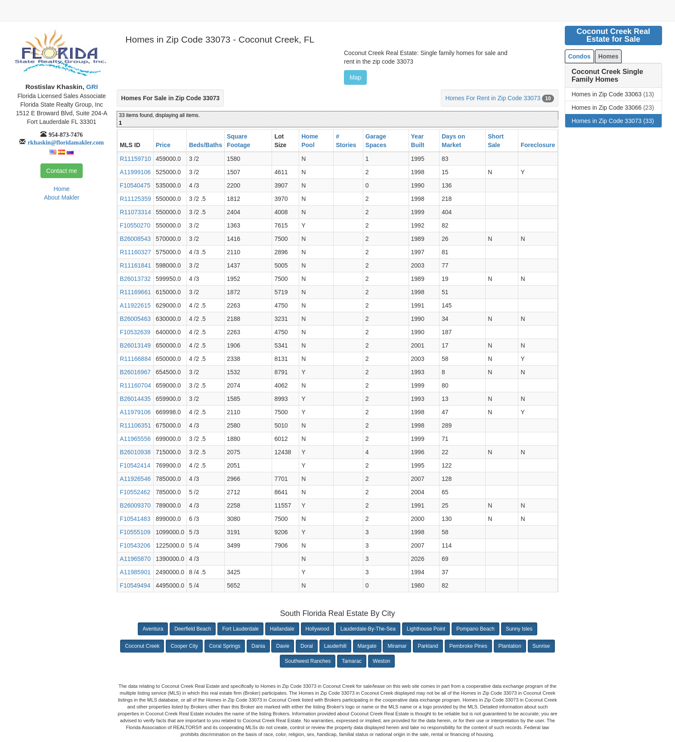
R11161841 (135, 265)
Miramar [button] (396, 646)
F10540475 (135, 185)
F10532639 (135, 332)
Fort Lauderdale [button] (240, 629)
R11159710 (135, 158)
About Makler (61, 197)
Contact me (61, 170)
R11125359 (135, 198)
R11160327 (135, 252)
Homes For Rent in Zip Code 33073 (492, 98)
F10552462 (135, 492)
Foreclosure (537, 145)
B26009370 (135, 505)
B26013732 (135, 278)
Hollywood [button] (317, 629)
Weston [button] (381, 661)
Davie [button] (282, 646)
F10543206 (135, 545)
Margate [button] (367, 646)
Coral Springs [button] (225, 646)
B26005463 (135, 318)
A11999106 (135, 172)
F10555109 (135, 532)
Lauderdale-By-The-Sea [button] (368, 629)
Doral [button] (306, 646)
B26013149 (135, 345)
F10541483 (135, 518)
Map (355, 77)
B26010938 (135, 452)
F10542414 (135, 465)
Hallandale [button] (282, 629)
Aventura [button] (152, 629)
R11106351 (135, 425)
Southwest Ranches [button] (308, 661)
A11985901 (135, 572)
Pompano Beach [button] (475, 629)
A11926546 (135, 478)
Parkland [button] (428, 646)
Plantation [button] (510, 646)
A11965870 (135, 558)
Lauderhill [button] (335, 646)
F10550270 (135, 225)
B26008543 (135, 238)
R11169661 (135, 292)
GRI (91, 86)
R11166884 (135, 358)
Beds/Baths (205, 145)
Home (61, 188)
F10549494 (135, 585)
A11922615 (135, 305)
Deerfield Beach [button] (192, 629)
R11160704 (135, 385)
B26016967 (135, 372)
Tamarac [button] (352, 661)
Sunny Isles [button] (519, 629)
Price (163, 145)
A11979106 (135, 412)
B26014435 (135, 398)
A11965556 (135, 438)
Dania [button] (258, 646)
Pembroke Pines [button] (468, 646)
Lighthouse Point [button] (426, 629)
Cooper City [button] (184, 646)
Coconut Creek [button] (142, 646)
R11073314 (135, 212)
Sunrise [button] (541, 646)
